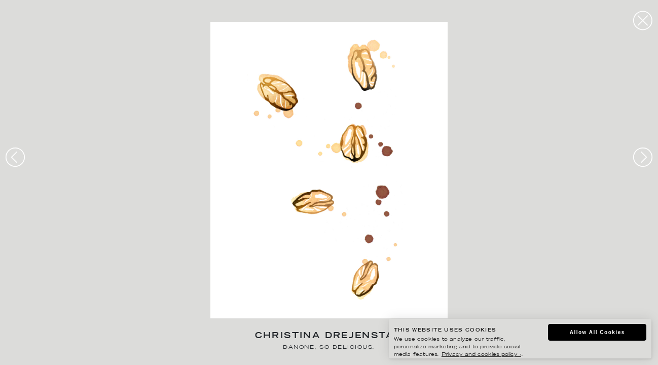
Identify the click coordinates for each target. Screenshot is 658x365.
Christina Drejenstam (329, 336)
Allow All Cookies (597, 332)
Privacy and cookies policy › (481, 354)
